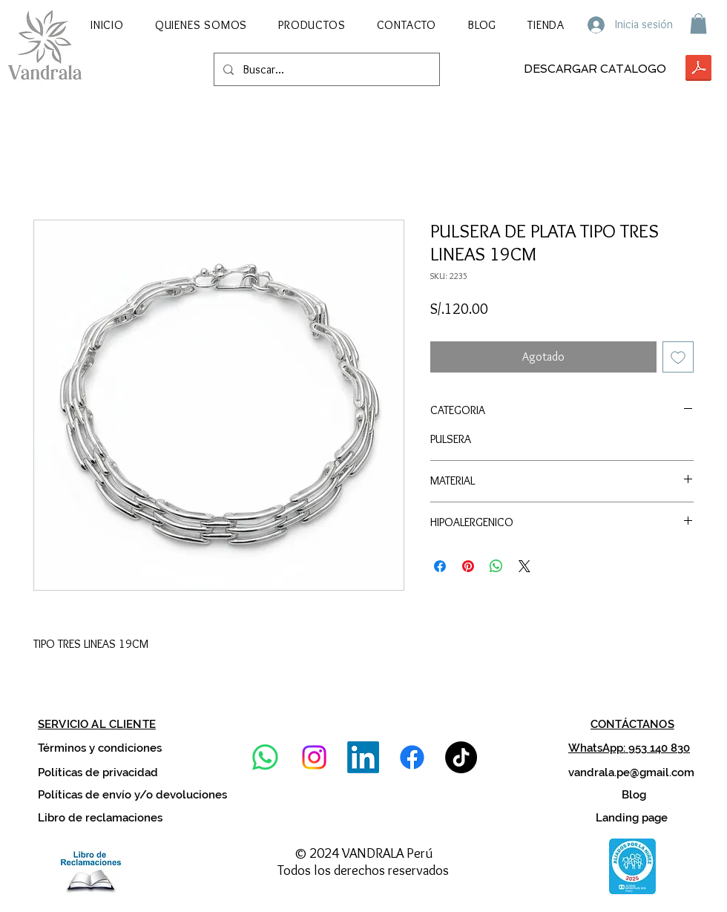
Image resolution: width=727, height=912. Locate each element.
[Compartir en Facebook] (440, 566)
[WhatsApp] (265, 757)
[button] (312, 24)
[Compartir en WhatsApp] (496, 566)
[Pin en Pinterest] (468, 566)
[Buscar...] (325, 69)
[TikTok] (461, 757)
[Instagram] (314, 757)
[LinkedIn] (363, 757)
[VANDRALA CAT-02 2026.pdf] (698, 69)
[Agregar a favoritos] (678, 357)
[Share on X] (524, 566)
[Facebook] (412, 757)
